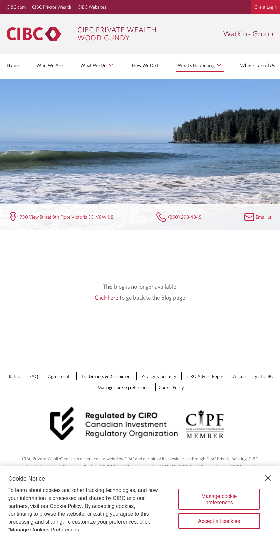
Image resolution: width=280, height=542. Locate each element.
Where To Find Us (257, 65)
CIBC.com (16, 7)
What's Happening (200, 65)
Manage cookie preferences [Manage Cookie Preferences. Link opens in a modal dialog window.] (124, 387)
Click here (107, 297)
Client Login (265, 7)
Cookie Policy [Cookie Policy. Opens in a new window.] (66, 506)
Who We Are (49, 65)
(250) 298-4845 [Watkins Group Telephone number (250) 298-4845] (185, 217)
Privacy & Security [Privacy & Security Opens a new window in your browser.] (158, 376)
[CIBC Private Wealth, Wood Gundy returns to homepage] (111, 34)
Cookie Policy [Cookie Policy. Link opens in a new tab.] (171, 387)
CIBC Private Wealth (51, 7)
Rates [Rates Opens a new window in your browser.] (14, 376)
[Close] (268, 478)
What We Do (97, 65)
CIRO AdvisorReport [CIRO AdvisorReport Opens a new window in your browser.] (205, 376)
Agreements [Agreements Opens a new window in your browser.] (59, 376)
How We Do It (146, 65)
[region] (140, 504)
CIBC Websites (92, 7)
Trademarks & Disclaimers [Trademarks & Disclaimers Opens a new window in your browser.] (106, 376)
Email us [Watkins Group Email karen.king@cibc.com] (264, 217)
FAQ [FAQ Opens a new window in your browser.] (34, 376)
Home (13, 65)
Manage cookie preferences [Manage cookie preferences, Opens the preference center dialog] (219, 499)
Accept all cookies (219, 521)
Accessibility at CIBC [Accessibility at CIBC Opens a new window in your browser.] (253, 376)
